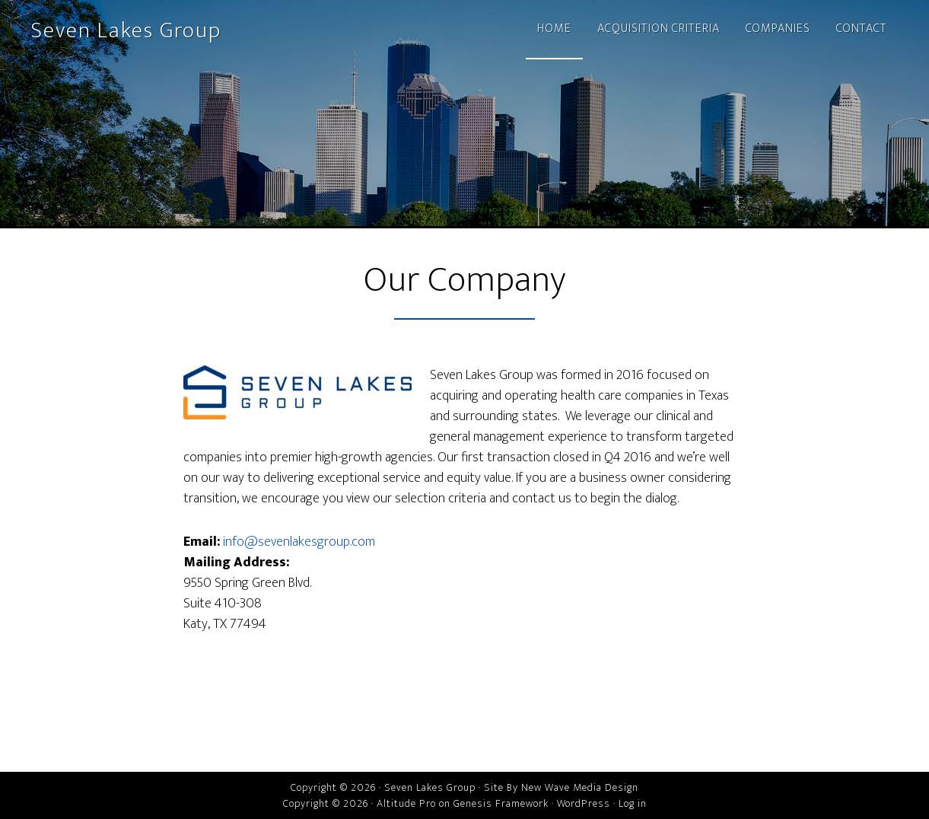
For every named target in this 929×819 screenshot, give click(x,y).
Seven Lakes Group (126, 30)
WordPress (583, 803)
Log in (633, 803)
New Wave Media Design (579, 787)
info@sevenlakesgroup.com (299, 542)
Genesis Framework (501, 803)
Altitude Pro (406, 803)
